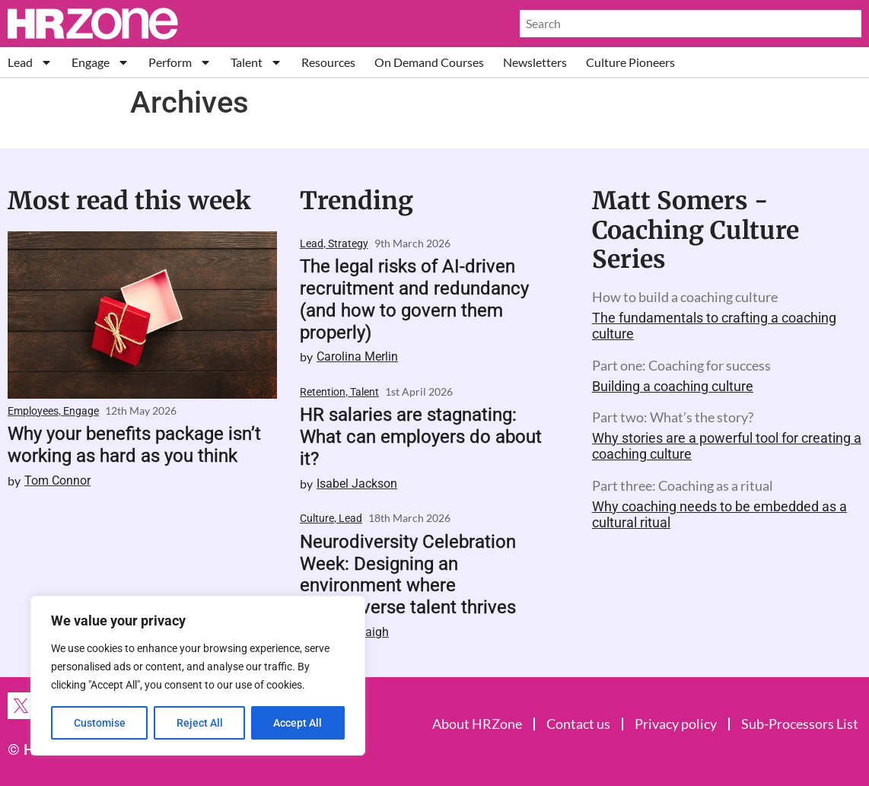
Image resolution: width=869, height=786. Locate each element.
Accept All (298, 723)
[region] (197, 676)
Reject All (200, 723)
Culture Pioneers (630, 62)
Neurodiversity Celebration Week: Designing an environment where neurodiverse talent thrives (408, 574)
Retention (322, 392)
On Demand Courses (429, 62)
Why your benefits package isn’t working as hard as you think (134, 444)
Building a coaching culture (672, 386)
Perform (180, 62)
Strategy (348, 243)
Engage (100, 62)
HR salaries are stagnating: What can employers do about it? (421, 436)
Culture (317, 518)
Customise (100, 723)
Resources (328, 62)
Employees (33, 411)
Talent (256, 62)
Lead (30, 62)
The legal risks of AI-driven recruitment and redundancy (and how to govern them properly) (414, 299)
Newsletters (535, 62)
